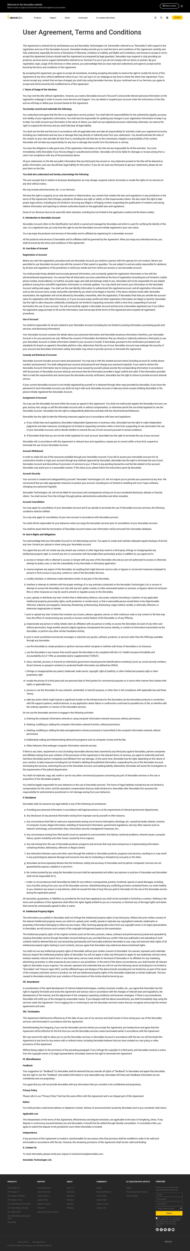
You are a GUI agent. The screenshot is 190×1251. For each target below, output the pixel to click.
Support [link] (53, 18)
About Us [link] (70, 1188)
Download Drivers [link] (44, 1188)
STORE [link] (177, 17)
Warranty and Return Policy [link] (47, 1212)
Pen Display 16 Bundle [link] (16, 1196)
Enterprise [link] (71, 1192)
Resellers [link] (70, 1204)
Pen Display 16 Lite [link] (15, 1200)
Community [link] (82, 18)
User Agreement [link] (38, 1242)
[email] (169, 1194)
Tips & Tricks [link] (102, 1196)
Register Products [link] (44, 1204)
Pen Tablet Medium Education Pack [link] (19, 1217)
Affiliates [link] (70, 1208)
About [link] (67, 18)
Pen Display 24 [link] (13, 1192)
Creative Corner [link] (103, 1204)
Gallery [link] (129, 1188)
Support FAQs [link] (42, 1200)
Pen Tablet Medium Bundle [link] (18, 1208)
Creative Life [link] (101, 1208)
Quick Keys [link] (12, 1222)
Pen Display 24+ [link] (14, 1188)
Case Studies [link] (102, 1200)
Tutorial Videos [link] (43, 1196)
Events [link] (99, 1188)
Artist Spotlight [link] (132, 1196)
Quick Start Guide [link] (44, 1192)
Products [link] (37, 18)
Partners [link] (70, 1200)
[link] (14, 17)
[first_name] (169, 1199)
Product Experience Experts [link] (137, 1192)
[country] (169, 1208)
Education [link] (71, 1196)
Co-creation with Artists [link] (105, 18)
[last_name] (169, 1204)
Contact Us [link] (41, 1208)
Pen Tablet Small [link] (14, 1212)
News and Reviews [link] (104, 1192)
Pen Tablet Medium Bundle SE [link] (19, 1204)
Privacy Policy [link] (23, 1242)
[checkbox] (156, 1218)
